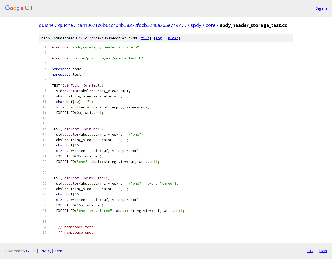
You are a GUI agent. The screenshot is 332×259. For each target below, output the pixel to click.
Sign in (321, 8)
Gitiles (31, 250)
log (159, 38)
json (323, 250)
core (211, 25)
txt (310, 250)
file (145, 38)
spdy (196, 25)
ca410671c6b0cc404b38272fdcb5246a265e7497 (129, 25)
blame (173, 38)
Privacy (45, 250)
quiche (46, 25)
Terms (59, 250)
